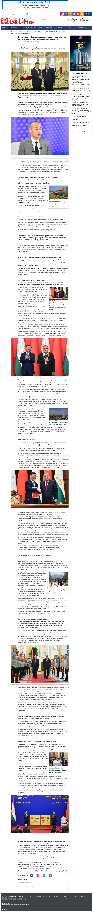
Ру (52, 14)
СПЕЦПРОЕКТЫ (82, 28)
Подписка (57, 896)
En (57, 14)
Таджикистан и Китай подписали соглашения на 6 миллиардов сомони (58, 770)
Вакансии (75, 896)
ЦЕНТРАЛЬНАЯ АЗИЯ (29, 28)
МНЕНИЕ (70, 28)
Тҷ (55, 14)
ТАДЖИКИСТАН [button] (15, 28)
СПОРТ (60, 28)
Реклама (48, 896)
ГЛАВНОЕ (4, 28)
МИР (40, 28)
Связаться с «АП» (66, 897)
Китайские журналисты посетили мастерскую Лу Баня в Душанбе (57, 590)
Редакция (39, 896)
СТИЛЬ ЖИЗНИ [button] (50, 28)
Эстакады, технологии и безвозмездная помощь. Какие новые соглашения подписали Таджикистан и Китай (57, 305)
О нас (29, 896)
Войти (87, 14)
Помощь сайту (85, 896)
